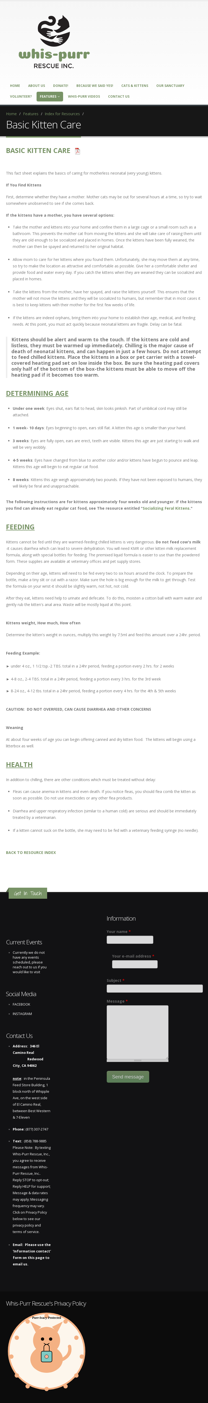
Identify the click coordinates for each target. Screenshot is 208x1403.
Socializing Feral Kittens (166, 508)
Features (50, 96)
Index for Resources (62, 113)
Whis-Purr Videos (84, 96)
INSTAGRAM (22, 1014)
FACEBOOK (21, 1004)
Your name (119, 931)
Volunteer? (21, 96)
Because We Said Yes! (94, 85)
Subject (116, 980)
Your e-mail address (133, 956)
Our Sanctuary (170, 85)
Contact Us (118, 96)
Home (15, 85)
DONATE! (60, 85)
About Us (36, 85)
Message (117, 1001)
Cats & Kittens (134, 85)
